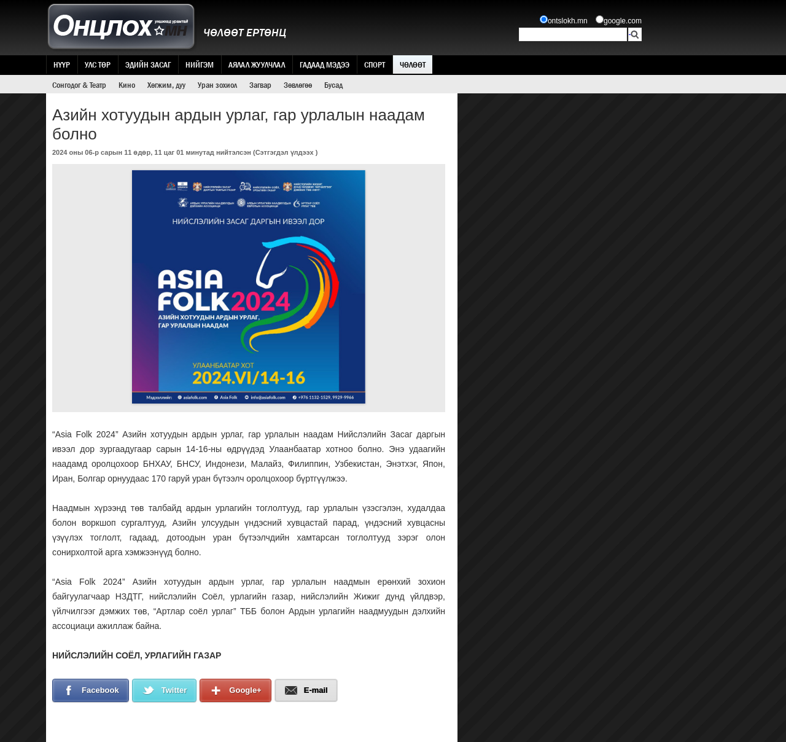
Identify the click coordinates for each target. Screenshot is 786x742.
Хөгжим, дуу (166, 84)
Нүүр (61, 64)
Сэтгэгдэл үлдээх (284, 152)
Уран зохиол (217, 84)
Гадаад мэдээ (324, 64)
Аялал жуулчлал (256, 64)
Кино (127, 84)
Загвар (260, 84)
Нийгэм (199, 64)
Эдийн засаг (148, 64)
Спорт (374, 64)
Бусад (333, 84)
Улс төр (98, 64)
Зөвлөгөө (298, 84)
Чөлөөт (413, 64)
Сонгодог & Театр (79, 84)
